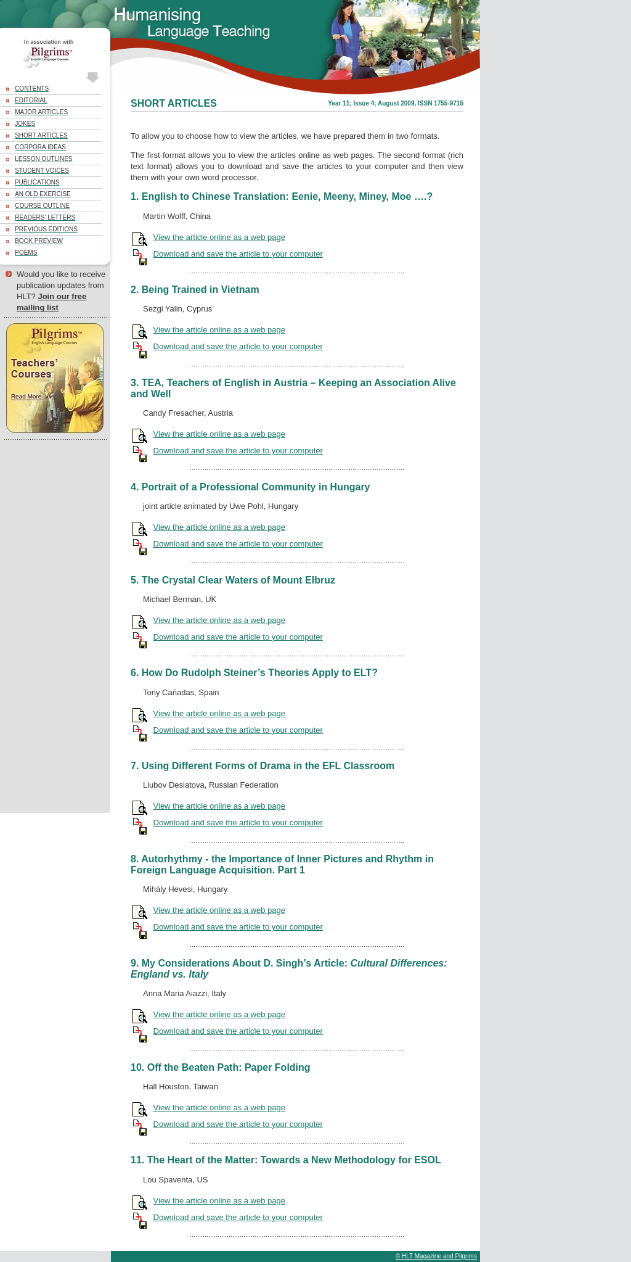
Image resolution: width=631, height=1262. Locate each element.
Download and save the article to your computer (238, 253)
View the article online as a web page (219, 237)
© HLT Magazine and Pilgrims (436, 1256)
